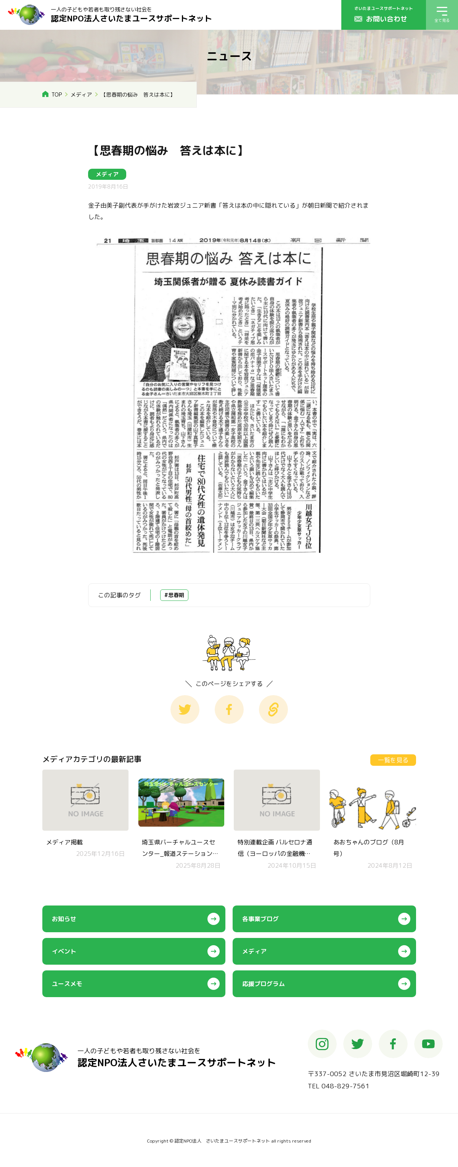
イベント (64, 951)
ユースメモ (67, 984)
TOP (56, 94)
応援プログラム (263, 984)
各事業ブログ (260, 919)
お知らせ (64, 919)
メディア (81, 94)
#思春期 (174, 595)
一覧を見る (393, 760)
